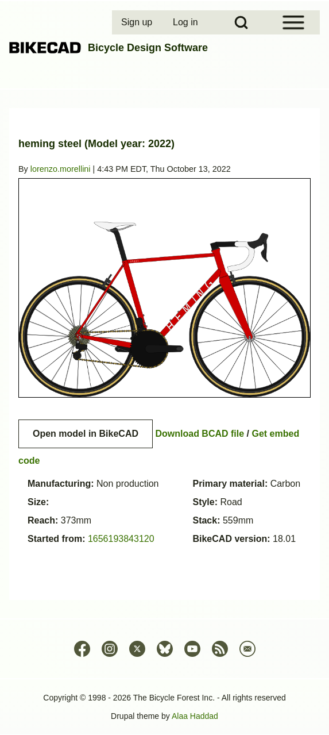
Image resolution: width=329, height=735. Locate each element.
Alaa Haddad (195, 716)
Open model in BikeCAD (85, 433)
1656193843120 (121, 539)
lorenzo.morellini (60, 169)
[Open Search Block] (241, 22)
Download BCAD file (199, 433)
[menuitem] (138, 22)
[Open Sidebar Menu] (293, 22)
